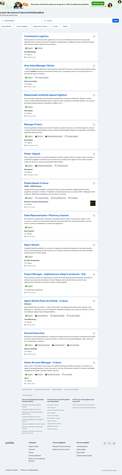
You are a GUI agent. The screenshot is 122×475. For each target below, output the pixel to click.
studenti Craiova (52, 429)
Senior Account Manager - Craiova (42, 362)
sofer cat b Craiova (53, 415)
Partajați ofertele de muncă (62, 446)
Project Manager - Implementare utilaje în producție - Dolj (54, 274)
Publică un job (98, 3)
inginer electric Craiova (54, 423)
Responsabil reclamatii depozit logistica (45, 95)
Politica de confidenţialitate (29, 470)
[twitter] (109, 443)
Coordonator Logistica (36, 36)
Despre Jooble (33, 446)
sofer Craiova (51, 413)
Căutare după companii (84, 455)
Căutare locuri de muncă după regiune (84, 407)
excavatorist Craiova (53, 418)
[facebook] (105, 443)
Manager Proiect (33, 124)
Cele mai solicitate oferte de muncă (83, 405)
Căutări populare (28, 395)
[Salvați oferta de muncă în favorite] (94, 37)
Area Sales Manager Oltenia (39, 65)
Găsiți (116, 21)
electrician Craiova (53, 405)
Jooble (114, 470)
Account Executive (34, 333)
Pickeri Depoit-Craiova (36, 183)
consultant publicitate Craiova (31, 416)
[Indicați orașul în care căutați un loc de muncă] (64, 20)
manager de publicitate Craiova (31, 409)
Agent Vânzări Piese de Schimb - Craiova (46, 300)
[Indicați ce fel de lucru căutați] (21, 20)
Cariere (31, 452)
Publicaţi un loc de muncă (61, 449)
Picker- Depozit (32, 153)
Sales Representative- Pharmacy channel (46, 215)
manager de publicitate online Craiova (33, 424)
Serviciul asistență (35, 455)
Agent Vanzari (31, 244)
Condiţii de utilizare (11, 470)
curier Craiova (51, 407)
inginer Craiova (51, 421)
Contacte (32, 449)
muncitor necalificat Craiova (55, 410)
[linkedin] (114, 443)
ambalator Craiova (52, 426)
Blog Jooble (81, 452)
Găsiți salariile (81, 449)
